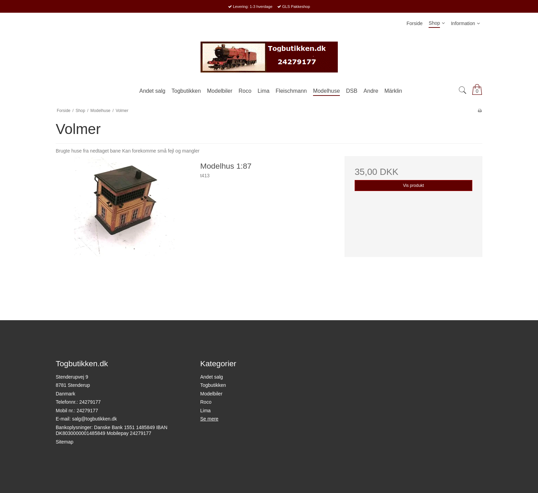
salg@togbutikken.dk (94, 419)
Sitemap (64, 442)
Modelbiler (211, 393)
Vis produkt (413, 185)
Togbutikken (213, 385)
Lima (205, 410)
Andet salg (211, 377)
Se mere (209, 419)
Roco (206, 402)
